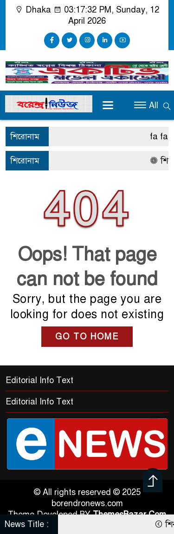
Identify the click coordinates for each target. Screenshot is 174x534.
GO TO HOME (87, 337)
